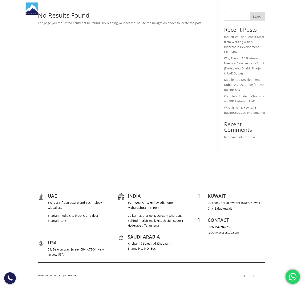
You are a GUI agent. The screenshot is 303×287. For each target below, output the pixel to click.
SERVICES (194, 8)
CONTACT (271, 8)
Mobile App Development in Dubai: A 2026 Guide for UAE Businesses (244, 85)
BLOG (255, 8)
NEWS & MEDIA (220, 8)
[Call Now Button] (10, 278)
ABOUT (178, 8)
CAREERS (240, 8)
